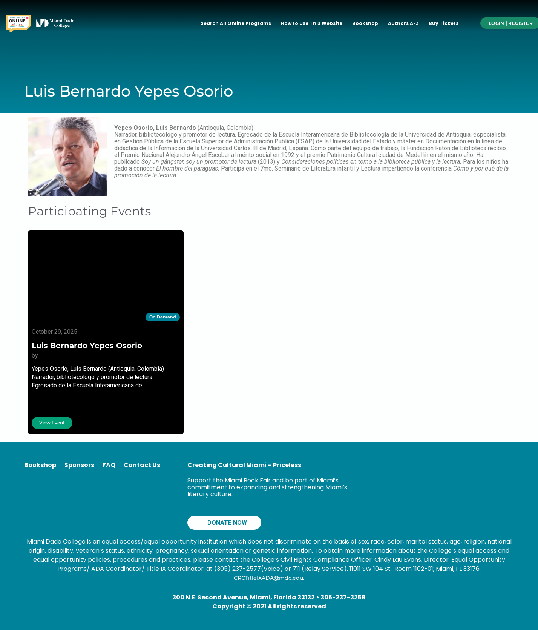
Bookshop (365, 23)
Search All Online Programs (236, 23)
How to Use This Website (311, 23)
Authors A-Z (403, 23)
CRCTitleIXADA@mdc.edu (268, 578)
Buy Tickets (443, 23)
